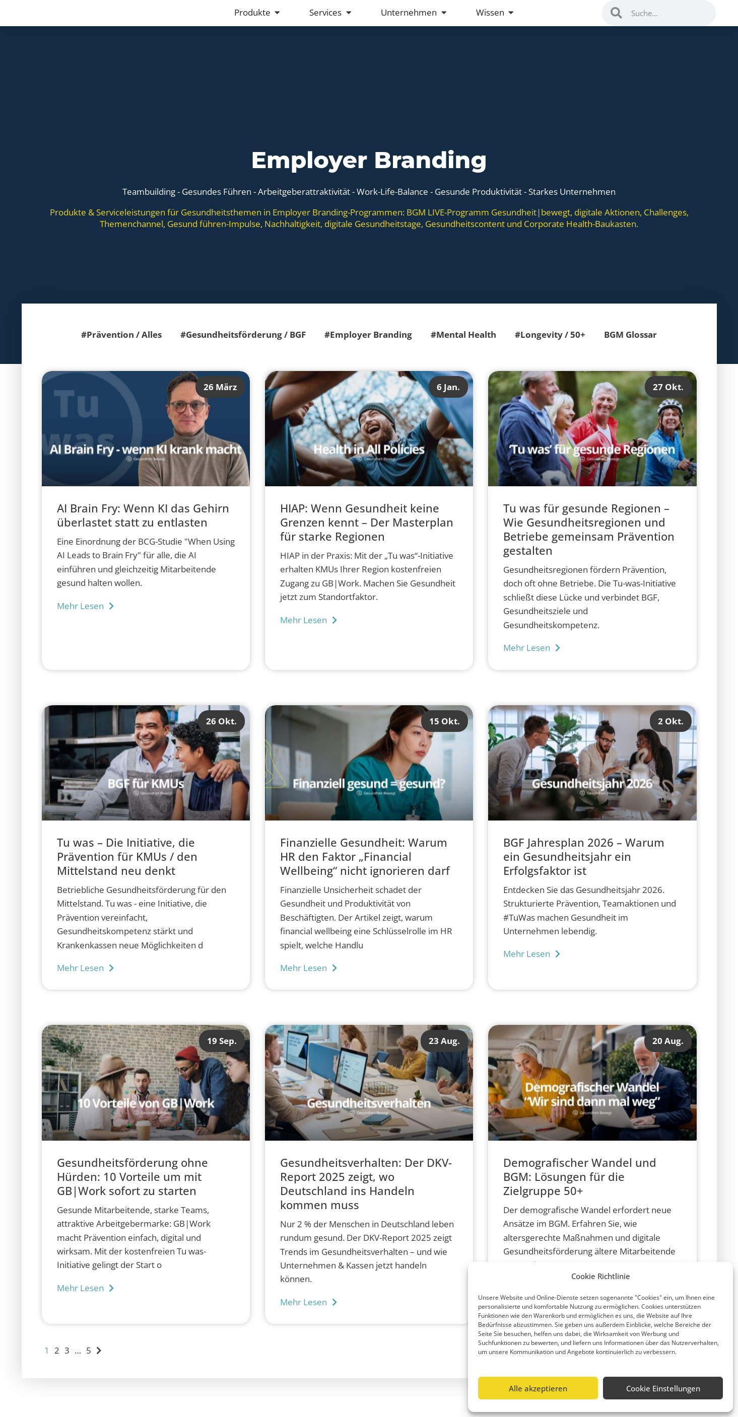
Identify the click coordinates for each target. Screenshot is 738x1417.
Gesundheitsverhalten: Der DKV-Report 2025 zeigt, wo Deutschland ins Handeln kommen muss (366, 1198)
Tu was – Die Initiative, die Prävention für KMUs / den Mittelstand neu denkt (127, 871)
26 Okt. (221, 734)
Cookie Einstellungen (663, 1388)
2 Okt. (671, 734)
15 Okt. (444, 734)
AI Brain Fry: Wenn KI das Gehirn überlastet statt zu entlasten (143, 529)
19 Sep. (222, 1055)
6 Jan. (448, 400)
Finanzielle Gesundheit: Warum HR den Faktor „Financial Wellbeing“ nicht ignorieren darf (365, 871)
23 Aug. (444, 1055)
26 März (220, 400)
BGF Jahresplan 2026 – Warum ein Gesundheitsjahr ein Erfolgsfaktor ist (583, 871)
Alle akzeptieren (538, 1388)
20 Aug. (668, 1055)
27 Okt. (668, 400)
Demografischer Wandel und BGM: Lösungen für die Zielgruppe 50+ (579, 1191)
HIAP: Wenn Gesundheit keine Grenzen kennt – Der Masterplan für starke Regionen (366, 536)
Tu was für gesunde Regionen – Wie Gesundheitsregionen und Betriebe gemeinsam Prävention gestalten (589, 543)
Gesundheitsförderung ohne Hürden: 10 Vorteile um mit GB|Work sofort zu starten (132, 1191)
